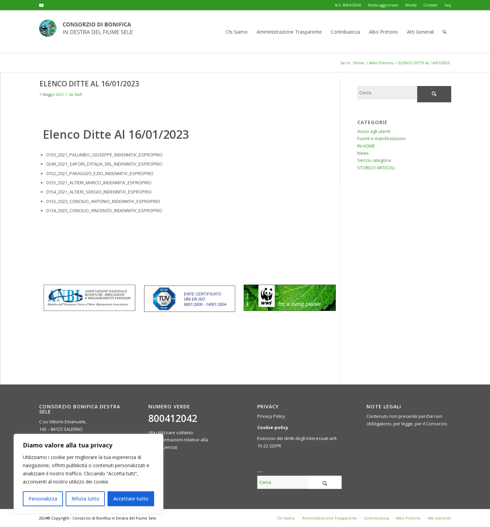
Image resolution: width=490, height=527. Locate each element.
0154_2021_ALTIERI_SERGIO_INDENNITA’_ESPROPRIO (99, 192)
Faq (447, 4)
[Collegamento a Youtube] (41, 5)
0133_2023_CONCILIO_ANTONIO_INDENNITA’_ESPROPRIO (103, 201)
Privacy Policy (271, 416)
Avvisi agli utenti (373, 131)
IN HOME (366, 146)
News (363, 153)
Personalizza (43, 498)
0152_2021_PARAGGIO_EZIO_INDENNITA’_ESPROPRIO (99, 173)
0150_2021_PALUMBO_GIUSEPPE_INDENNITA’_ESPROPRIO (104, 155)
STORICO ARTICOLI (376, 168)
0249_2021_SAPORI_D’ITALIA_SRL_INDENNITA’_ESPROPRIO (104, 164)
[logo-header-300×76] (90, 32)
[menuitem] (383, 5)
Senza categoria (374, 160)
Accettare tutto (130, 498)
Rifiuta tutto (85, 498)
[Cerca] (444, 32)
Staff (78, 94)
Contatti (430, 4)
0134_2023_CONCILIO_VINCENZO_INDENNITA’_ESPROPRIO (104, 210)
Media (410, 4)
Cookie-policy (272, 427)
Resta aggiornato (383, 4)
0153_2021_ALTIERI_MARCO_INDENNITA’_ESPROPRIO (98, 183)
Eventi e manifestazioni (381, 138)
